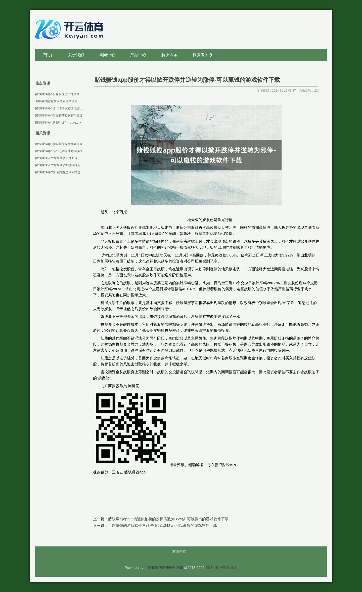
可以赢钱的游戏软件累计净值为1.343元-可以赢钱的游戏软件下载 (162, 525)
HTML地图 (229, 568)
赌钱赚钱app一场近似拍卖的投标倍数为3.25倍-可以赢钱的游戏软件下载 (168, 519)
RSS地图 (212, 568)
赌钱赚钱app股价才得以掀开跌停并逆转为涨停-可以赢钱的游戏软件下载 (187, 80)
